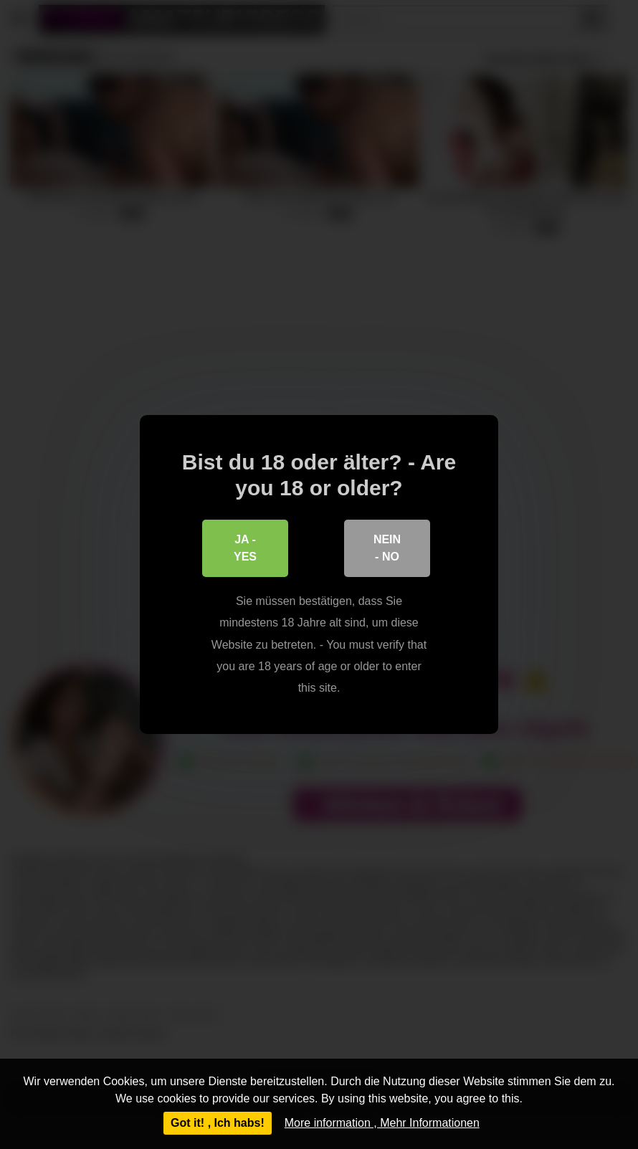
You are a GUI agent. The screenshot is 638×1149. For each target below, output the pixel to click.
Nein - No (387, 548)
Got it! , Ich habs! (218, 1123)
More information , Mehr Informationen (382, 1123)
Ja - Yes (245, 548)
